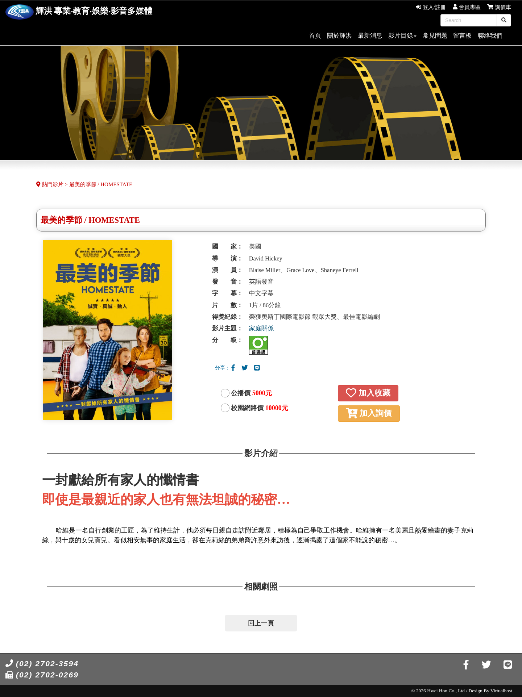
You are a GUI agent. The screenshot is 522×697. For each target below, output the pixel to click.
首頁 (315, 35)
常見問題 (435, 35)
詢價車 (499, 7)
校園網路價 (259, 408)
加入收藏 (368, 393)
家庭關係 (261, 328)
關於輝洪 (339, 35)
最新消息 (370, 35)
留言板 (462, 35)
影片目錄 (402, 35)
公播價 (251, 393)
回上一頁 (261, 623)
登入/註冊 (431, 7)
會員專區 (467, 7)
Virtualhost (501, 690)
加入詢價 (369, 413)
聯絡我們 (490, 35)
